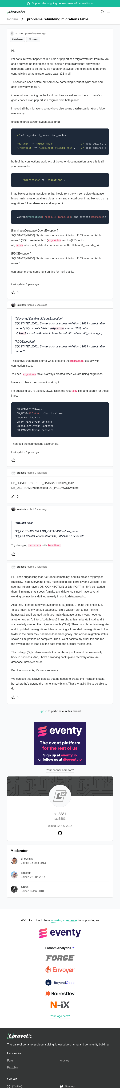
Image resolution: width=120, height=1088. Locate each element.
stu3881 (60, 816)
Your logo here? (60, 1016)
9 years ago (41, 305)
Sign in (43, 711)
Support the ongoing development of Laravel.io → (60, 3)
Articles (64, 1060)
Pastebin (12, 1067)
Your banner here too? (60, 770)
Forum (12, 19)
